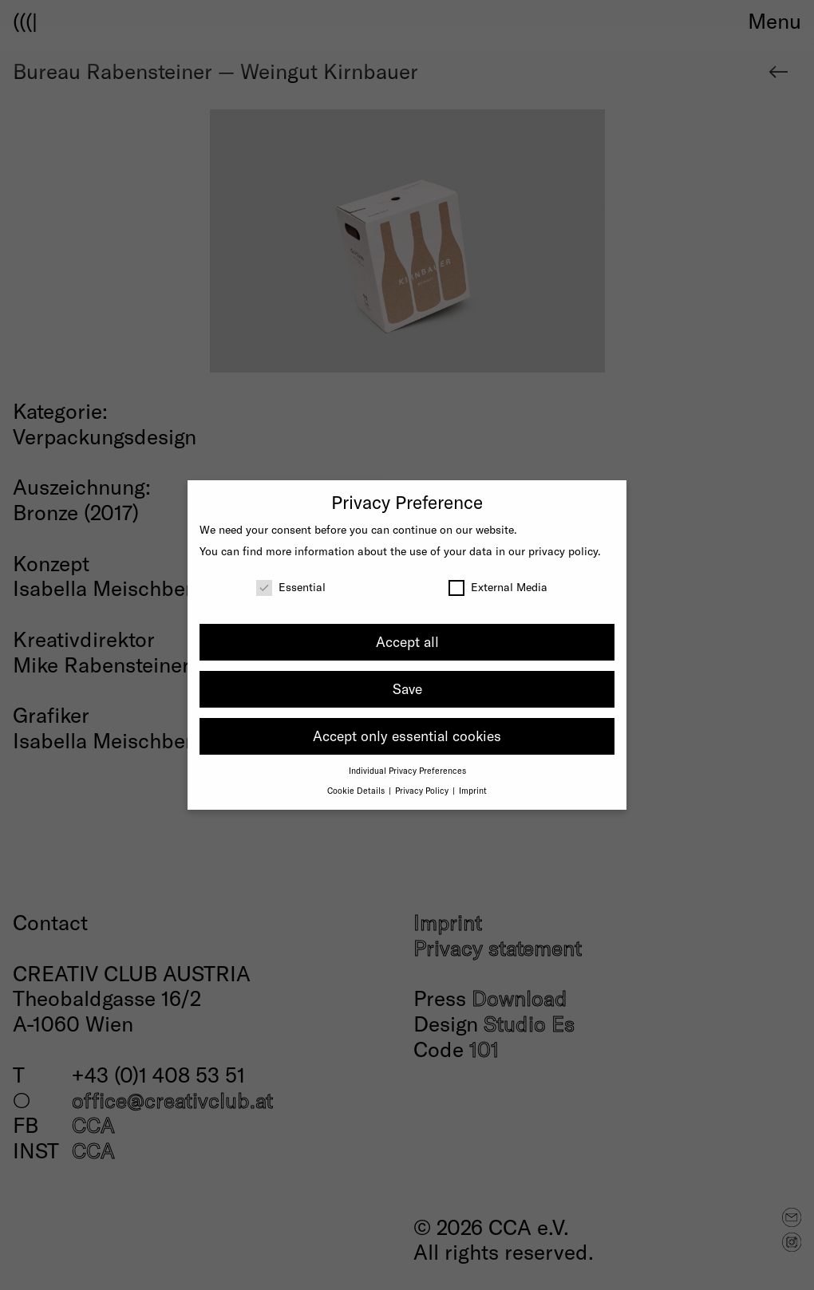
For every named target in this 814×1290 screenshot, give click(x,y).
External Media (497, 587)
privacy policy (563, 551)
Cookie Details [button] (357, 790)
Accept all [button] (407, 641)
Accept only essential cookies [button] (407, 735)
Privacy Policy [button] (423, 790)
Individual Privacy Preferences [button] (407, 770)
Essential (291, 587)
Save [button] (407, 688)
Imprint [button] (473, 790)
